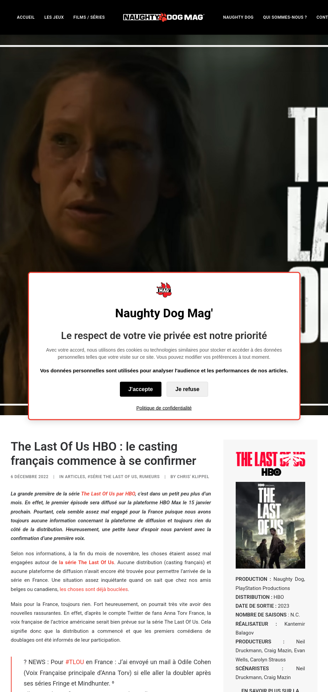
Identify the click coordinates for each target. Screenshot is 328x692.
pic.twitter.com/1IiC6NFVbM (156, 637)
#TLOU (74, 588)
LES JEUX (54, 17)
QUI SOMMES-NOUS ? (285, 17)
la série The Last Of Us (86, 489)
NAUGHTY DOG (238, 17)
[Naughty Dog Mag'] (164, 17)
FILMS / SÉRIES (89, 17)
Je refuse (187, 389)
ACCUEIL (26, 17)
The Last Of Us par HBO (108, 420)
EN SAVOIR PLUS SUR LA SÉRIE (270, 621)
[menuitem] (26, 17)
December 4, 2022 (166, 654)
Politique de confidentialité (164, 408)
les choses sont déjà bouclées (94, 516)
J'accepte (140, 389)
